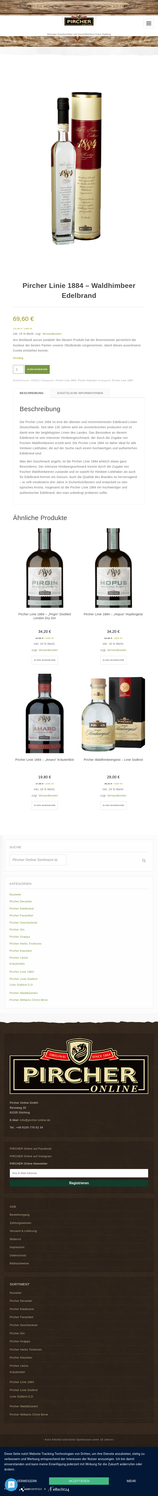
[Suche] (144, 860)
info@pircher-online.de (35, 1120)
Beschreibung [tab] (32, 393)
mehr (131, 1481)
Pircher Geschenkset (23, 922)
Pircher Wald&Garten (24, 993)
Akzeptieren (79, 1481)
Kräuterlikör (17, 963)
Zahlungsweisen (20, 1223)
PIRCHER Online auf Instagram (31, 1156)
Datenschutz (18, 1255)
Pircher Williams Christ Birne (29, 1000)
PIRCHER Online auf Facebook (30, 1148)
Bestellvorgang (20, 1214)
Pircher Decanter (21, 901)
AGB (13, 1206)
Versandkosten (52, 333)
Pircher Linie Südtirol (23, 979)
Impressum (17, 1247)
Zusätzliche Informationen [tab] (80, 393)
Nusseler (15, 894)
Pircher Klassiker (87, 380)
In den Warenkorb (37, 369)
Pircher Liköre (19, 957)
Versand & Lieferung (23, 1231)
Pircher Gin (17, 929)
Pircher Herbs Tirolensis (25, 943)
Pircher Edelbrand (22, 908)
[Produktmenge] (18, 369)
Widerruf (15, 1239)
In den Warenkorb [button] (45, 660)
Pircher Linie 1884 (66, 380)
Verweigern (27, 1481)
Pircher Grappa (20, 936)
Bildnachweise (19, 1263)
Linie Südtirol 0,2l (21, 984)
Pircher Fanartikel (21, 915)
